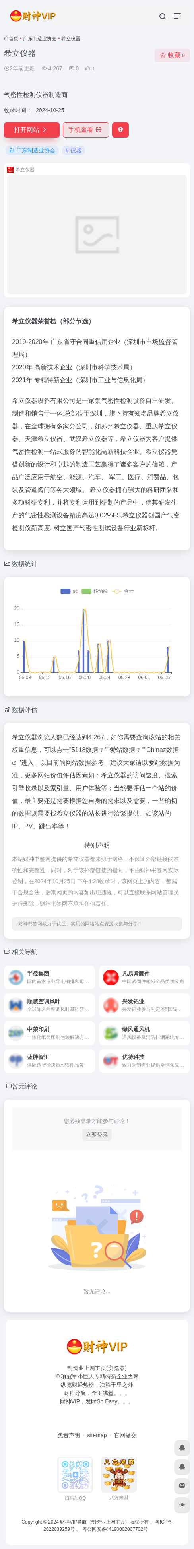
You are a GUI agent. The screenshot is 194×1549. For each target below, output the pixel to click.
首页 (13, 38)
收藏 (172, 55)
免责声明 (69, 1435)
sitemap (97, 1435)
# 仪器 (73, 150)
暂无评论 (24, 1086)
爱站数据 (122, 749)
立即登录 (97, 1134)
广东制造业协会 (39, 38)
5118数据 (85, 749)
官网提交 (125, 1435)
